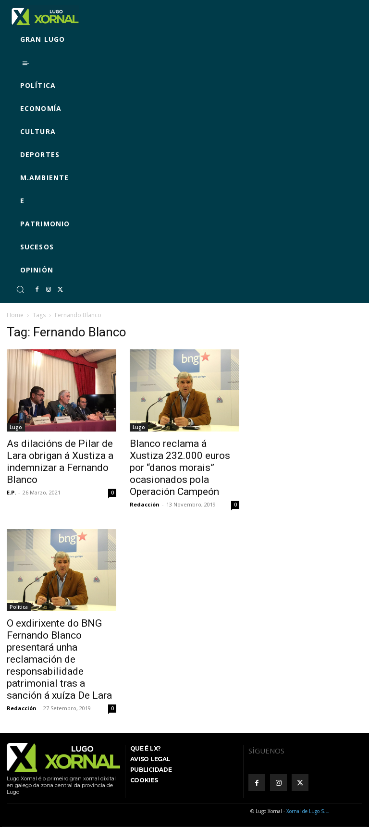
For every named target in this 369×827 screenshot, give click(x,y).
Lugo (16, 427)
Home (15, 315)
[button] (20, 289)
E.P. (11, 492)
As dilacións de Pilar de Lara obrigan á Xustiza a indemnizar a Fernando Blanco (60, 461)
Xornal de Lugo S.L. (307, 811)
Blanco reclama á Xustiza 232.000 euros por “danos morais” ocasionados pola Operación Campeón (180, 467)
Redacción (145, 504)
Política (19, 607)
